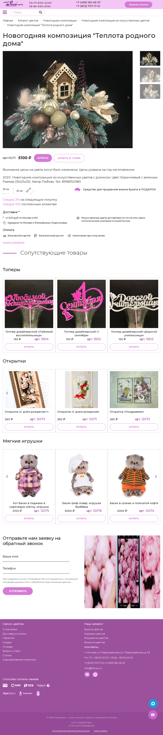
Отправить (18, 591)
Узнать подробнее (13, 242)
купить (29, 346)
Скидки (7, 642)
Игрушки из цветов (96, 637)
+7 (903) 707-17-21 (88, 6)
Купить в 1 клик (69, 158)
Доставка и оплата (14, 633)
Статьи (7, 655)
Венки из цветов (94, 642)
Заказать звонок (138, 4)
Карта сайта (100, 730)
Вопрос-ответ (12, 650)
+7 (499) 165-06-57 (88, 2)
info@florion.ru (93, 668)
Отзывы (8, 646)
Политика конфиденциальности (71, 730)
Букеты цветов (93, 629)
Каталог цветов (28, 20)
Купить (43, 157)
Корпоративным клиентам (19, 659)
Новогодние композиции (60, 20)
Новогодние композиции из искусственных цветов (115, 20)
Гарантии (8, 637)
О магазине (10, 629)
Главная (8, 20)
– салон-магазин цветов (80, 717)
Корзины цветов (94, 633)
